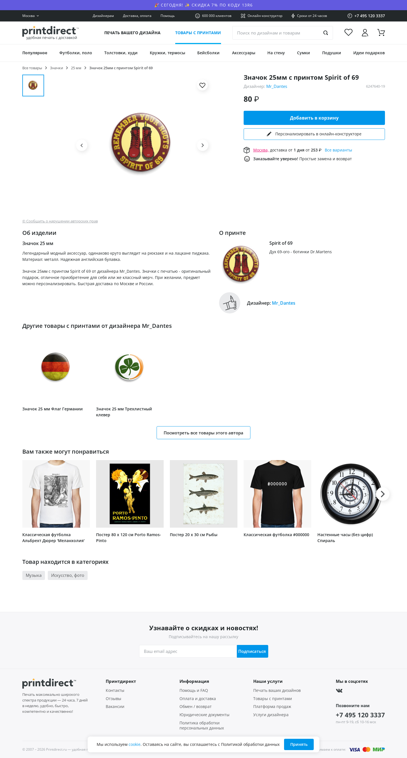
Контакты (115, 690)
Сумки (303, 52)
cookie (134, 744)
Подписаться (250, 651)
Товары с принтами (198, 32)
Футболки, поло (75, 52)
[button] (81, 145)
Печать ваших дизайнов (277, 690)
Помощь (168, 15)
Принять (299, 744)
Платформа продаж (272, 706)
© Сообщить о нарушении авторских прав (60, 221)
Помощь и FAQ (193, 690)
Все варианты (338, 149)
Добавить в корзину (314, 118)
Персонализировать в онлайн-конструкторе (314, 134)
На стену (276, 52)
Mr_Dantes (276, 86)
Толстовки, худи (121, 52)
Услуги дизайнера (271, 714)
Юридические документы (204, 714)
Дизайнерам (103, 15)
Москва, (261, 149)
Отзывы (113, 698)
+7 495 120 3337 (360, 715)
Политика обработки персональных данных (201, 725)
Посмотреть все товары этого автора (203, 433)
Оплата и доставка (197, 698)
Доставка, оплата (137, 15)
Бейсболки (208, 52)
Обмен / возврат (195, 706)
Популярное (34, 52)
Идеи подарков (369, 52)
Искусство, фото (67, 575)
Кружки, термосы (167, 52)
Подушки (331, 52)
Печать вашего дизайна (132, 32)
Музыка (34, 575)
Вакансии (115, 706)
